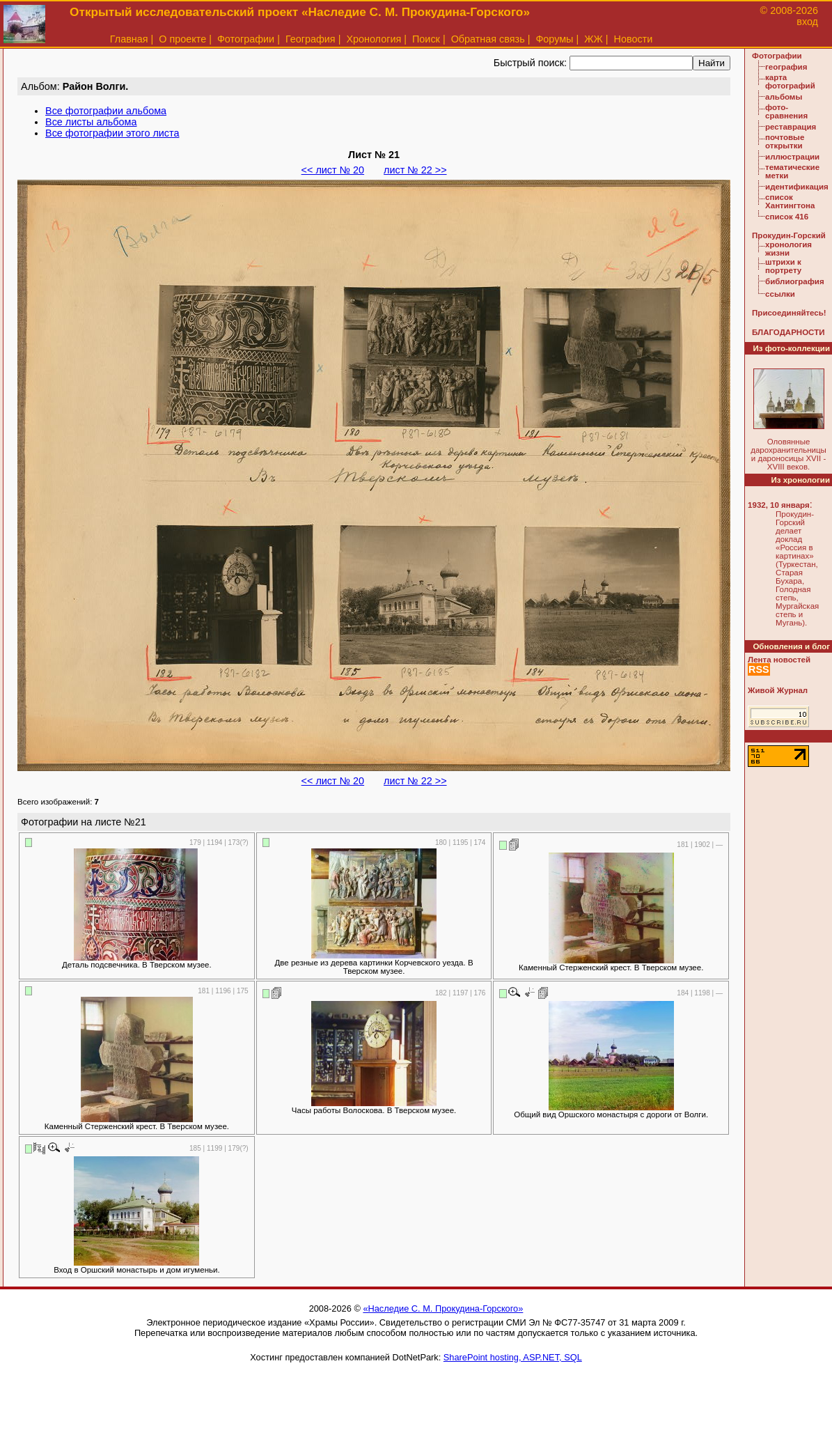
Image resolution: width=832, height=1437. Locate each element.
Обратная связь (488, 39)
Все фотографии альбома (105, 110)
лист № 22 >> (415, 170)
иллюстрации (792, 157)
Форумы (554, 39)
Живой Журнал (778, 690)
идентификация (797, 186)
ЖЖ (593, 39)
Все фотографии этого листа (112, 133)
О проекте (182, 39)
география (786, 67)
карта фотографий (790, 81)
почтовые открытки (784, 141)
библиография (794, 281)
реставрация (790, 127)
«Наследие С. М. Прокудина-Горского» (443, 1308)
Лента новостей (779, 659)
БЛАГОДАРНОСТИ (788, 332)
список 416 (786, 216)
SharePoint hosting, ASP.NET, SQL (513, 1357)
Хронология (373, 39)
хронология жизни (788, 248)
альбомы (783, 97)
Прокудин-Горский (789, 235)
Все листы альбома (90, 121)
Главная (129, 39)
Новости (633, 39)
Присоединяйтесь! (789, 313)
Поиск (426, 39)
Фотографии (245, 39)
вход (807, 21)
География (310, 39)
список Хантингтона (790, 201)
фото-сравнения (786, 111)
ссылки (780, 294)
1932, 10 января (779, 505)
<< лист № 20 (332, 170)
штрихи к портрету (783, 266)
